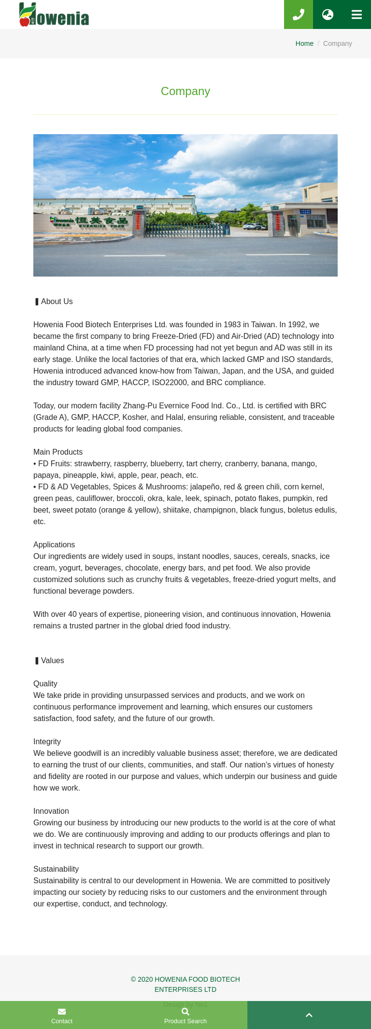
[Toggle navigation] (356, 14)
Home (305, 43)
